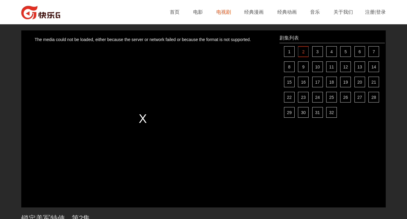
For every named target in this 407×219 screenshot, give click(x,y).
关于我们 (343, 12)
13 (359, 66)
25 (331, 97)
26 (345, 97)
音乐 (315, 12)
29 (289, 112)
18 (331, 82)
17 (317, 82)
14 (373, 66)
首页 (175, 12)
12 (345, 66)
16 (303, 82)
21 (373, 82)
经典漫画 (254, 12)
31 (317, 112)
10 (317, 66)
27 (359, 97)
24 (317, 97)
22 (289, 97)
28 (373, 97)
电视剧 (223, 12)
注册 (370, 12)
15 (289, 82)
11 (331, 66)
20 (359, 82)
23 (303, 97)
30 (303, 112)
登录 (381, 12)
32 (331, 112)
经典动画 (287, 12)
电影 (198, 12)
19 (345, 82)
